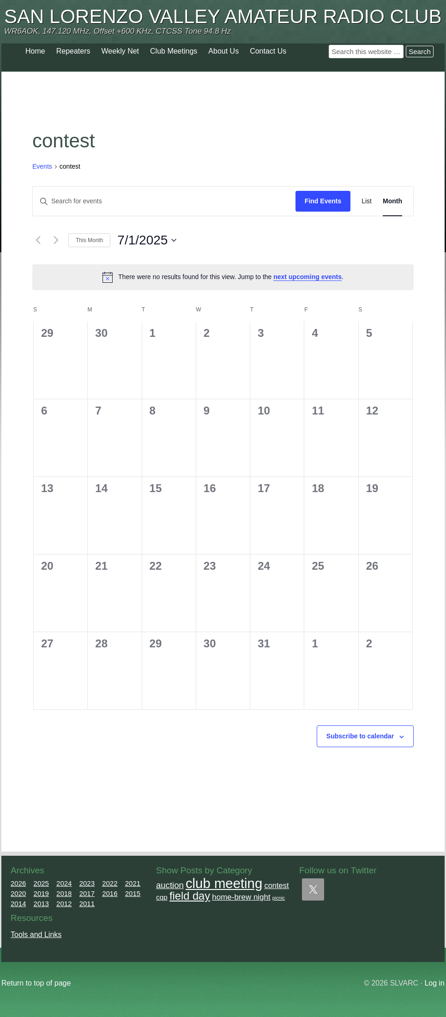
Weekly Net (120, 51)
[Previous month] (37, 240)
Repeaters (73, 51)
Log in (434, 983)
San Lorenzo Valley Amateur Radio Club (223, 16)
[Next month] (55, 240)
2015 (132, 893)
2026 (18, 883)
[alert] (223, 277)
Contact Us (268, 51)
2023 (87, 883)
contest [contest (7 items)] (276, 885)
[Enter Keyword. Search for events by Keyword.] (164, 201)
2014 (18, 903)
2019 (41, 893)
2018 (64, 893)
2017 (87, 893)
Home (35, 51)
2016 (109, 893)
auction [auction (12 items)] (170, 885)
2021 (132, 883)
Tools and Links (36, 934)
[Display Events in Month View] (392, 201)
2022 (109, 883)
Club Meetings (173, 51)
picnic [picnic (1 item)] (278, 898)
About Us (223, 51)
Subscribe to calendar (360, 736)
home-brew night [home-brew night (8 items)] (241, 897)
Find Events (323, 201)
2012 (64, 903)
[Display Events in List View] (367, 201)
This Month (89, 240)
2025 (41, 883)
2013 (41, 903)
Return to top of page (36, 983)
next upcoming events (307, 276)
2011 (87, 903)
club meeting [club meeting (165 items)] (224, 883)
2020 (18, 893)
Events (42, 166)
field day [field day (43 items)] (189, 896)
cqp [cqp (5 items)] (162, 897)
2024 (64, 883)
